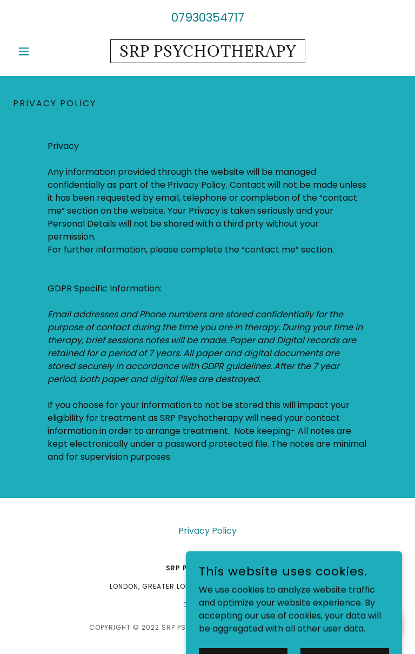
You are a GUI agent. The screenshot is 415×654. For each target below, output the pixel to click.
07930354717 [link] (207, 17)
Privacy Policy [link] (207, 530)
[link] (207, 53)
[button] (42, 51)
